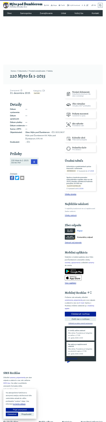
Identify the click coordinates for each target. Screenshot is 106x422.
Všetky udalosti (71, 167)
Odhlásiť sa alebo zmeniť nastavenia (80, 275)
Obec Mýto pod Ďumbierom (63, 416)
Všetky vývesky (70, 146)
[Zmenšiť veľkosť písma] (82, 5)
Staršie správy (71, 310)
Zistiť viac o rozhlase (80, 271)
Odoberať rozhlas (80, 265)
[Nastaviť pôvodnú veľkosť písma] (85, 5)
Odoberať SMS (13, 351)
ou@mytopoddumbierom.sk (91, 399)
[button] (25, 367)
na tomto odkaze (19, 404)
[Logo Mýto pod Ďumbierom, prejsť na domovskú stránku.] (22, 5)
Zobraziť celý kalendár (73, 194)
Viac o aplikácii (70, 234)
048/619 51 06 (86, 396)
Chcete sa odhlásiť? (9, 356)
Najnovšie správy (16, 368)
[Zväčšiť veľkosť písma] (87, 5)
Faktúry (37, 45)
